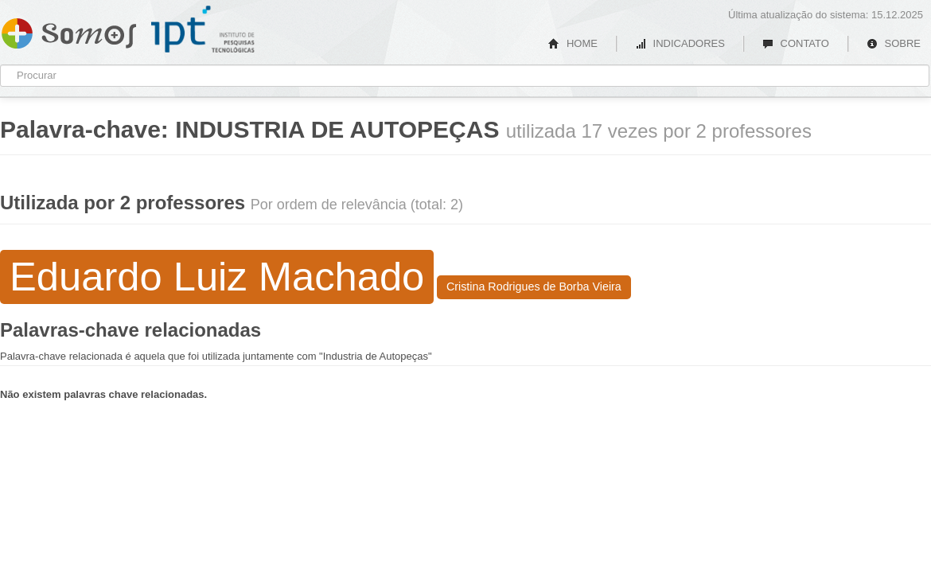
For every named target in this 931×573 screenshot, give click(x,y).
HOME (573, 43)
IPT (203, 29)
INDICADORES (680, 43)
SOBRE (894, 43)
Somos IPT (69, 30)
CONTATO (795, 43)
